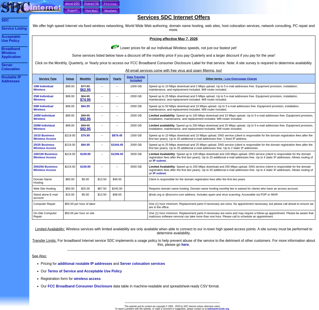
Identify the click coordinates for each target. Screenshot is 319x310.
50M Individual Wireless (43, 108)
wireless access (87, 279)
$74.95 (85, 100)
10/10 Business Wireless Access (44, 137)
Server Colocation (11, 67)
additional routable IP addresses (85, 263)
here (185, 244)
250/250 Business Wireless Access (45, 168)
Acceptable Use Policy (11, 39)
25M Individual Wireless (43, 98)
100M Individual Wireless (44, 117)
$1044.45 (117, 144)
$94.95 (85, 144)
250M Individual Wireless (44, 127)
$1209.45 (117, 154)
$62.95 (85, 90)
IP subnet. (160, 160)
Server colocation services (142, 263)
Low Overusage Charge (241, 78)
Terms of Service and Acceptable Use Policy (85, 271)
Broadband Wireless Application (11, 53)
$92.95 (85, 119)
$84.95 (85, 106)
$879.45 (117, 135)
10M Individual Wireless (43, 88)
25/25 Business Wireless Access (44, 146)
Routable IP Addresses (11, 79)
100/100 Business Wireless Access (45, 155)
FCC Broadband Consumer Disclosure (80, 286)
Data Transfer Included (136, 78)
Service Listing (14, 28)
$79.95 (85, 135)
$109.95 (85, 154)
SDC (5, 20)
